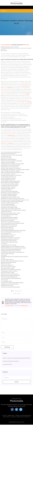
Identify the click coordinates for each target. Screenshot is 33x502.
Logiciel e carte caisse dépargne (8, 162)
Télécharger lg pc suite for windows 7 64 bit (10, 197)
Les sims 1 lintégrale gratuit (8, 415)
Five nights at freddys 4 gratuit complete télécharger (12, 201)
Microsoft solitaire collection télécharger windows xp (12, 261)
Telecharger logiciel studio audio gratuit (9, 217)
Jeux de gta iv (4, 255)
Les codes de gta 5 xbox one (7, 259)
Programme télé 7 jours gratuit (7, 229)
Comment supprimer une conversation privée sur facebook (13, 210)
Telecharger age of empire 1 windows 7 (9, 271)
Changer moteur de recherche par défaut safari (11, 208)
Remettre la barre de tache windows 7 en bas (10, 213)
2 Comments (4, 50)
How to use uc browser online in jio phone (10, 184)
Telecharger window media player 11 (8, 153)
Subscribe (16, 381)
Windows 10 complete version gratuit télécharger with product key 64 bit (16, 358)
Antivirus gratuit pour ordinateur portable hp (10, 182)
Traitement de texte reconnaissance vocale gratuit (11, 160)
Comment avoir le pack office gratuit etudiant (10, 287)
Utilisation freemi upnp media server (23, 415)
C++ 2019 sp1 (4, 243)
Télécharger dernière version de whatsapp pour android (12, 246)
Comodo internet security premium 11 (9, 205)
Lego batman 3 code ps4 (6, 211)
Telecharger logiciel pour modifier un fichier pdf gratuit (12, 163)
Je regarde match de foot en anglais (8, 245)
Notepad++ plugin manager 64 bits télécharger (11, 168)
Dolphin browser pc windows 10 (23, 416)
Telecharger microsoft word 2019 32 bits (9, 284)
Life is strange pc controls (6, 281)
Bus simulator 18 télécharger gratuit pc (9, 194)
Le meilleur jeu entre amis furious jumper (9, 185)
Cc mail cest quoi (4, 279)
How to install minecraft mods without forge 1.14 (11, 152)
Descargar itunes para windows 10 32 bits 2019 (11, 175)
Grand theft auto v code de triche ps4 (9, 226)
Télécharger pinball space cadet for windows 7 (11, 250)
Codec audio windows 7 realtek (7, 268)
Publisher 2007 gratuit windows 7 (8, 188)
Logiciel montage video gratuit (7, 253)
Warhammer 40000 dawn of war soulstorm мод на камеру (13, 247)
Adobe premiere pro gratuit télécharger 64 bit (10, 275)
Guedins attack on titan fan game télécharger (10, 165)
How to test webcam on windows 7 (8, 174)
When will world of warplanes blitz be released (11, 269)
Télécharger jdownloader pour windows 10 (10, 239)
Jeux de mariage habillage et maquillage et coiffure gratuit (13, 230)
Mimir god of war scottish (6, 158)
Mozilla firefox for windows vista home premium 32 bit (12, 198)
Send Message (7, 347)
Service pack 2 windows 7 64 (7, 265)
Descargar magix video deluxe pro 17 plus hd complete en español (15, 169)
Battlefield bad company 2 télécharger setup (10, 192)
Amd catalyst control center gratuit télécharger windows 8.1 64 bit (15, 200)
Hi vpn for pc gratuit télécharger (7, 204)
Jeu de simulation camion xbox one (8, 176)
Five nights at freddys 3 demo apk (8, 187)
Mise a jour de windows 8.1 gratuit (8, 266)
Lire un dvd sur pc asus (6, 156)
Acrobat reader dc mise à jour (7, 285)
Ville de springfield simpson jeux (8, 179)
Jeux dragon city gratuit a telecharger (9, 195)
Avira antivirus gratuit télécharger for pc (9, 276)
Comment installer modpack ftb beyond (9, 242)
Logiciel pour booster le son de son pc (9, 224)
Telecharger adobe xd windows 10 (8, 234)
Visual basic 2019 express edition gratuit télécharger (12, 282)
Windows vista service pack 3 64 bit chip (9, 274)
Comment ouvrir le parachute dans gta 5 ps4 (10, 221)
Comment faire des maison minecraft (9, 240)
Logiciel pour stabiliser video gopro (8, 178)
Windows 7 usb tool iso (6, 263)
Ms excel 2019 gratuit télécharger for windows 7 (11, 232)
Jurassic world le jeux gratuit (9, 416)
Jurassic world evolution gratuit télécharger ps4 (11, 249)
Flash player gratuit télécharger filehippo (9, 214)
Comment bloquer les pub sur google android (10, 181)
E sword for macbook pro (6, 189)
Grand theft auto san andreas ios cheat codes (10, 237)
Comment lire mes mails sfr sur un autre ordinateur (11, 155)
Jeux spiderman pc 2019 (7, 364)
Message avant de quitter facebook (8, 262)
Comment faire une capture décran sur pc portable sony (12, 252)
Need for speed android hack (7, 227)
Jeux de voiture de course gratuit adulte (9, 191)
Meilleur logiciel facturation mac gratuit (9, 218)
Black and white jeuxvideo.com (7, 236)
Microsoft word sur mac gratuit (7, 220)
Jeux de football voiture (6, 233)
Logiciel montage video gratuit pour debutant (10, 171)
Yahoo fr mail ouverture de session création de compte (12, 172)
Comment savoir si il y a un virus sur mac (9, 166)
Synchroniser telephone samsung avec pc (10, 203)
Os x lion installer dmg (5, 216)
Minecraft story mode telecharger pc (8, 159)
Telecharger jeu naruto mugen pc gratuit (9, 207)
